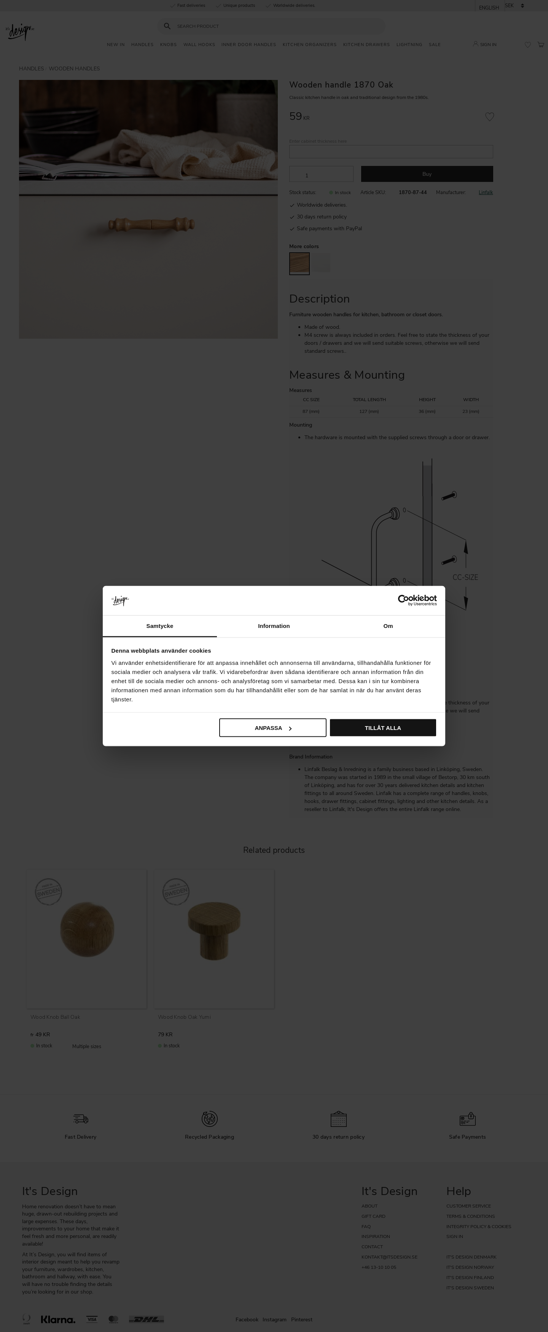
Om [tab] (388, 625)
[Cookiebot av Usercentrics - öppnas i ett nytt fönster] (403, 600)
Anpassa (273, 728)
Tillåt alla (383, 728)
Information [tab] (274, 625)
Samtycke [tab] (160, 625)
